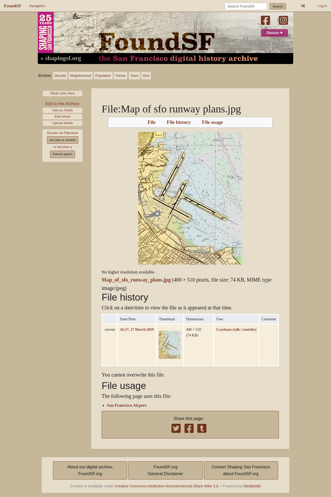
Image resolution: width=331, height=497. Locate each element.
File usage (212, 122)
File (152, 122)
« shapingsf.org (60, 58)
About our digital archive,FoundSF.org (90, 470)
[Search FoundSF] (246, 6)
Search (278, 6)
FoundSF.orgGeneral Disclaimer (165, 470)
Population (103, 76)
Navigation (37, 6)
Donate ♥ (274, 32)
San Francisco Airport (126, 405)
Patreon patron (62, 154)
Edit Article (62, 116)
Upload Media (62, 123)
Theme (120, 76)
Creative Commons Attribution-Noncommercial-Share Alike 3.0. (167, 486)
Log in (322, 6)
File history (179, 122)
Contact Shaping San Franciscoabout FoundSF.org (241, 470)
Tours (134, 76)
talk (237, 329)
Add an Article (62, 110)
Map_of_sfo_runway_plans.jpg (136, 280)
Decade (60, 76)
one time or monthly (62, 140)
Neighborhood (80, 76)
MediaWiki (252, 486)
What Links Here (62, 93)
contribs (248, 329)
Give (146, 76)
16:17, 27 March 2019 (137, 329)
